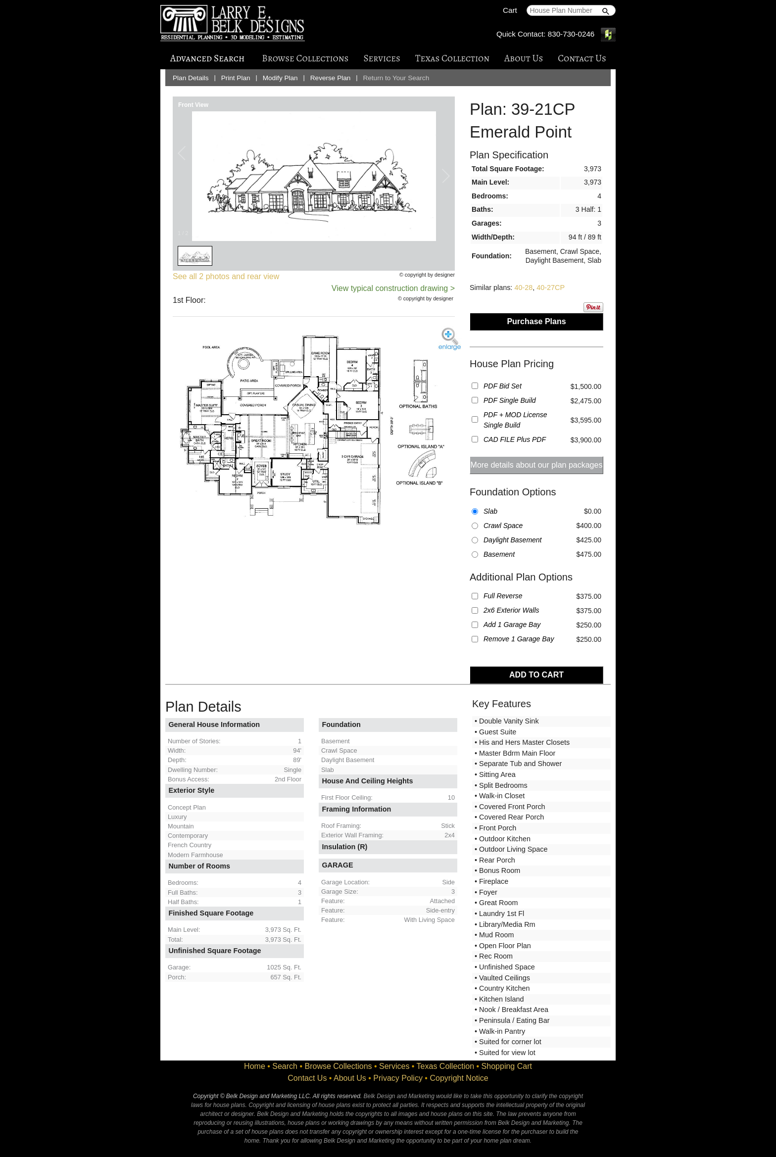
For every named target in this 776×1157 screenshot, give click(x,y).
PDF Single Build (510, 400)
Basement (499, 554)
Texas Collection (452, 58)
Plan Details (191, 78)
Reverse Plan (330, 78)
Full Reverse (503, 596)
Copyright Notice (459, 1078)
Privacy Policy (398, 1078)
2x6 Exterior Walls (511, 610)
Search (284, 1066)
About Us (523, 58)
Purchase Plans (536, 321)
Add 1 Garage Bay (512, 624)
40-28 (523, 287)
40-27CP (550, 287)
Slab (490, 511)
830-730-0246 (571, 34)
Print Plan (235, 78)
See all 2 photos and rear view (226, 276)
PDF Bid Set (503, 386)
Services (381, 58)
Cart (510, 10)
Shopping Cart (507, 1066)
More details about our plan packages (537, 465)
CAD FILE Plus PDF (515, 439)
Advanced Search (207, 58)
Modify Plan (280, 78)
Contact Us (582, 58)
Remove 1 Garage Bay (519, 639)
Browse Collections (305, 58)
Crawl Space (503, 526)
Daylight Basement (513, 540)
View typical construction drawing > (393, 288)
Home (254, 1066)
